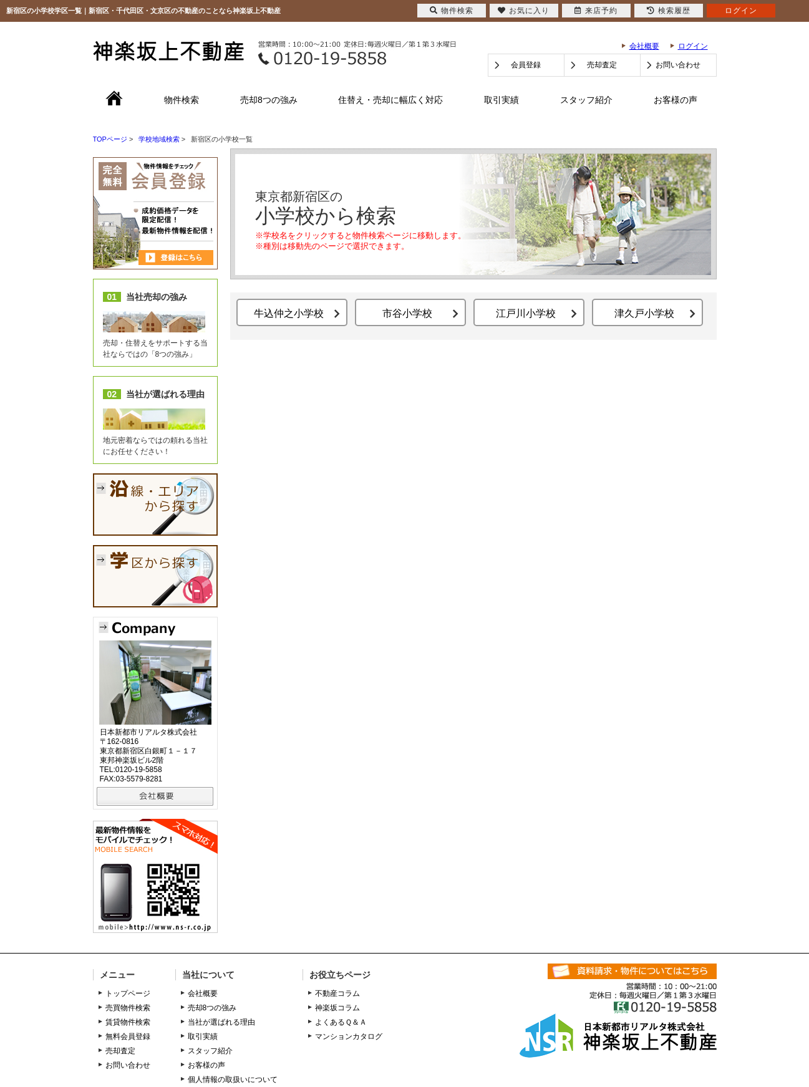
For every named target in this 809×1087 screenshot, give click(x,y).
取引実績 (501, 100)
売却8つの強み (269, 100)
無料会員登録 (127, 1036)
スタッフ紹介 (586, 100)
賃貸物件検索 (127, 1022)
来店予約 (596, 10)
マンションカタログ (348, 1036)
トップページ (127, 993)
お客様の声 (675, 100)
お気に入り (524, 10)
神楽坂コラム (337, 1007)
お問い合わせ (678, 64)
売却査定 (602, 64)
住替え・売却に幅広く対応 (390, 100)
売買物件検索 (127, 1007)
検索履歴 (668, 10)
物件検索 (181, 100)
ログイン (693, 46)
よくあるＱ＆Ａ (341, 1022)
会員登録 (526, 64)
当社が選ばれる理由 (221, 1022)
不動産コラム (337, 993)
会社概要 (644, 46)
